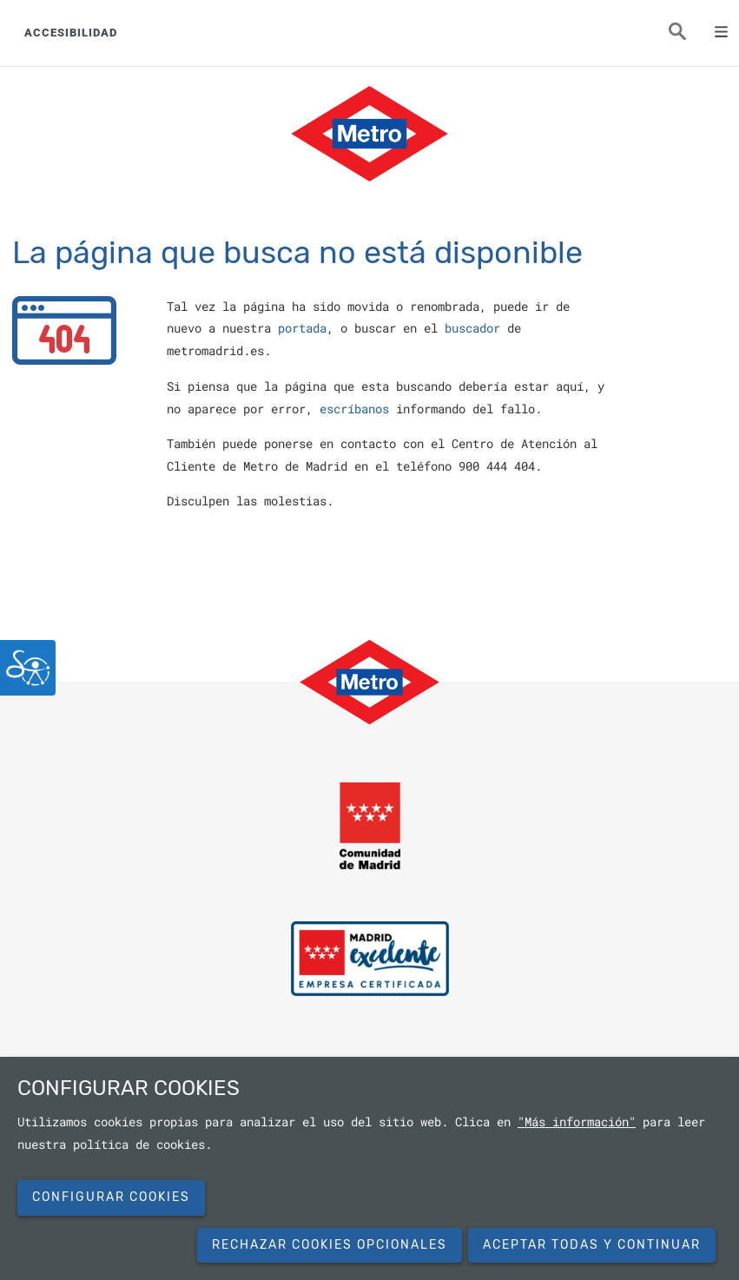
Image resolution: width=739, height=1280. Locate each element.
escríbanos (354, 409)
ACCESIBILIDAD (70, 32)
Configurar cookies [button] (111, 1197)
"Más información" (577, 1122)
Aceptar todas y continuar (592, 1244)
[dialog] (369, 1168)
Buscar (687, 36)
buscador (472, 328)
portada (302, 328)
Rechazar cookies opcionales (329, 1244)
